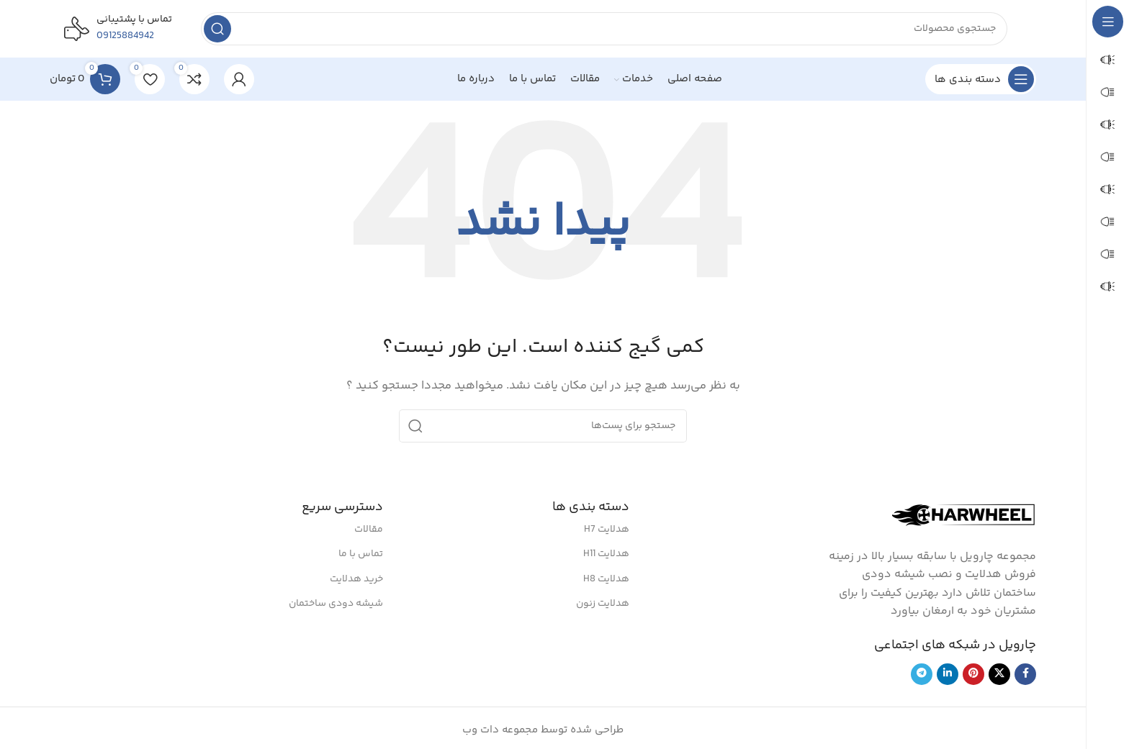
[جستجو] (604, 28)
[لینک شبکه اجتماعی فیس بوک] (1025, 674)
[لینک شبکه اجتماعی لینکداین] (947, 674)
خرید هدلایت (356, 579)
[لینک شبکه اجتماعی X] (999, 674)
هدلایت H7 (606, 529)
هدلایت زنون (602, 604)
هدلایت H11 (606, 554)
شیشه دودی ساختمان (336, 604)
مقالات (368, 529)
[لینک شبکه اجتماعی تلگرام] (921, 674)
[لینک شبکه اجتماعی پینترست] (973, 674)
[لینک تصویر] (964, 515)
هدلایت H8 (606, 579)
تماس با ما (360, 554)
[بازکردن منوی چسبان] (980, 79)
